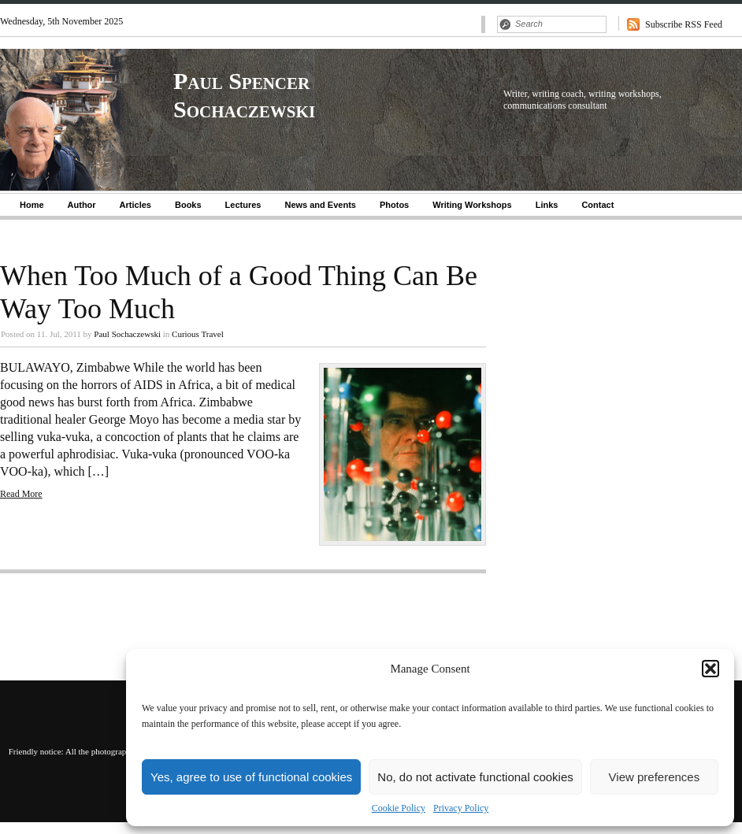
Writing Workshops (471, 204)
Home (32, 204)
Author (82, 204)
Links (547, 204)
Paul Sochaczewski (127, 334)
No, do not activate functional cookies (475, 777)
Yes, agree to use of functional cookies (251, 777)
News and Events (319, 204)
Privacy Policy (460, 808)
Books (188, 204)
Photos (394, 204)
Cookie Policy (398, 808)
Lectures (243, 204)
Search (505, 24)
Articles (135, 204)
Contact (597, 204)
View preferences (654, 777)
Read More (21, 493)
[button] (710, 668)
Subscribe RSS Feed (683, 24)
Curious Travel (198, 334)
